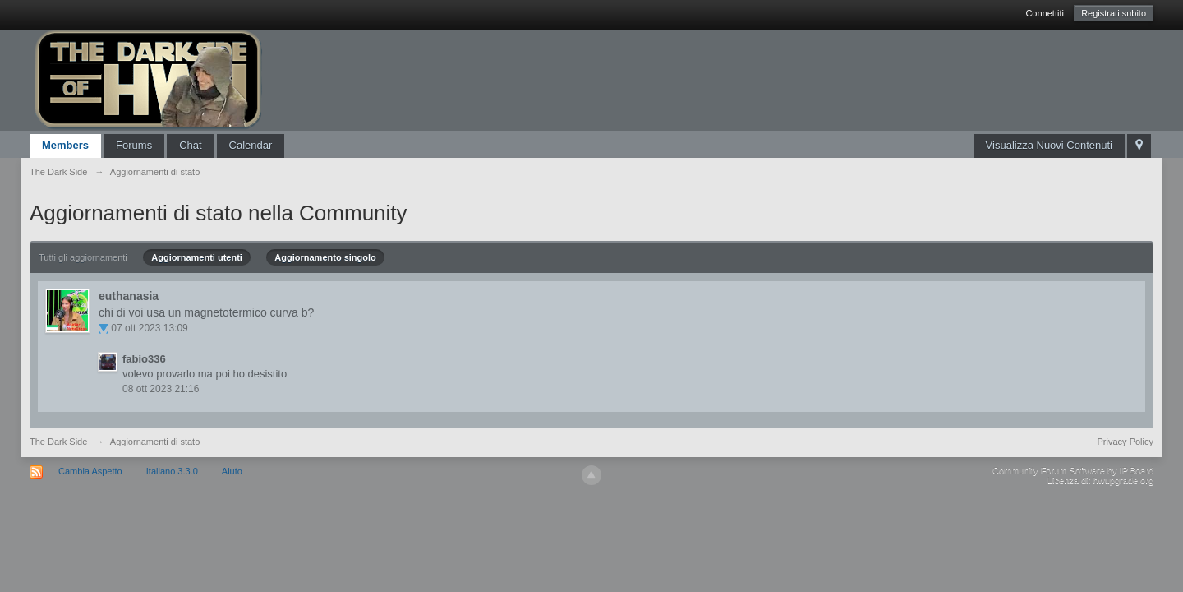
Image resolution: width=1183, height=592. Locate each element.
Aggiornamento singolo (324, 257)
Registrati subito (1113, 13)
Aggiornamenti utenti (196, 257)
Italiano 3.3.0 (172, 471)
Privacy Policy (1125, 441)
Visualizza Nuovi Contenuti (1049, 145)
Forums (134, 145)
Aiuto (232, 471)
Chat (190, 145)
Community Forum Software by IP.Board (1072, 470)
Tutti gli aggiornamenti (83, 257)
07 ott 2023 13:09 (149, 328)
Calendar (251, 145)
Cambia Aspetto (90, 471)
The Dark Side (58, 441)
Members (65, 145)
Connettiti (1044, 13)
